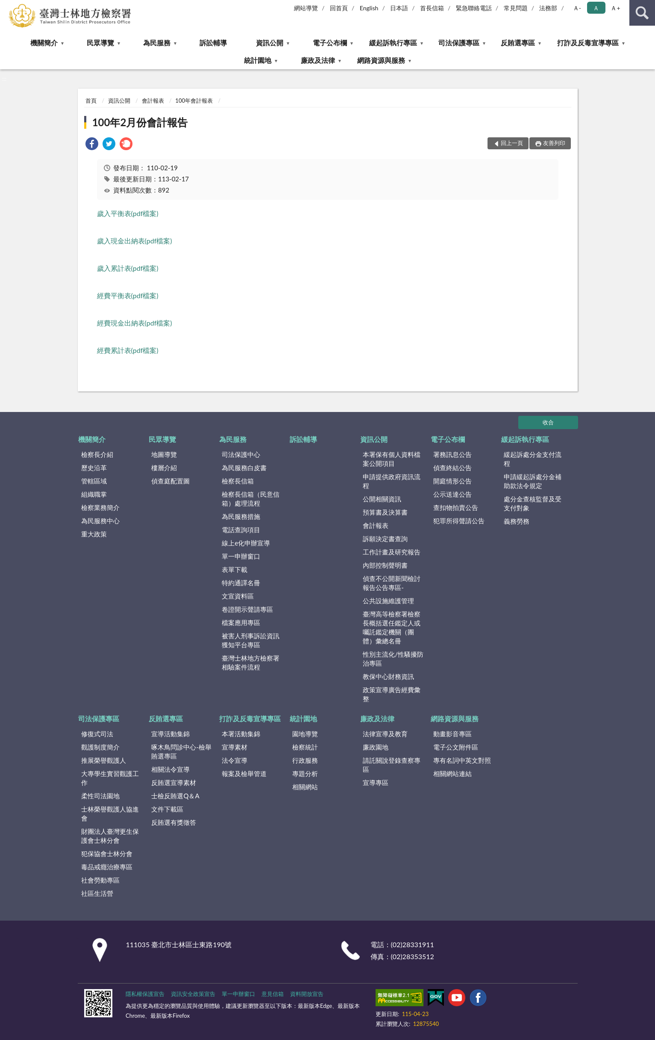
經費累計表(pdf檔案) (128, 350)
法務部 (548, 8)
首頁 (91, 100)
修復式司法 (97, 734)
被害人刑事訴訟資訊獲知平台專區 (250, 640)
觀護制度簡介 (100, 747)
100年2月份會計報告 (140, 122)
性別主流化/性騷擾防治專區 (393, 658)
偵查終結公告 (452, 467)
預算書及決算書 (385, 512)
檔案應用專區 (241, 622)
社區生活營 (97, 893)
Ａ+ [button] (615, 8)
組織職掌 (94, 494)
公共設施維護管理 (388, 600)
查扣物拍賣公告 (455, 507)
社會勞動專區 (100, 880)
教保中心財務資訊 (388, 676)
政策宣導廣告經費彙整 (391, 694)
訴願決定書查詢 (385, 538)
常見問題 (516, 8)
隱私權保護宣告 (145, 993)
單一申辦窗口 (241, 556)
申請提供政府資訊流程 (391, 481)
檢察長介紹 (97, 454)
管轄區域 (94, 481)
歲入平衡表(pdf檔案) (128, 213)
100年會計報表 (194, 100)
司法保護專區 (458, 43)
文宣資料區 (238, 596)
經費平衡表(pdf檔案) (128, 295)
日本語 (399, 8)
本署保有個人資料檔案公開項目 (391, 458)
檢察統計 (305, 747)
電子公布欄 (330, 43)
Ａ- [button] (577, 8)
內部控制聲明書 (385, 565)
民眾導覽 (100, 43)
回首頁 (339, 8)
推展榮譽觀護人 (103, 760)
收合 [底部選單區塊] (548, 422)
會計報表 (153, 100)
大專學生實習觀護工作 (110, 778)
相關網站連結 (452, 773)
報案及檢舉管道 (244, 773)
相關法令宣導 (170, 769)
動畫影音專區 (452, 734)
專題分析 (305, 773)
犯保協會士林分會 (106, 853)
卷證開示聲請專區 (247, 609)
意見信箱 (272, 993)
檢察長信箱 (238, 481)
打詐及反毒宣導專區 (588, 43)
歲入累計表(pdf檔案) (128, 268)
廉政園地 (375, 747)
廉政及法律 (318, 60)
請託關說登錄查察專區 (391, 764)
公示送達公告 (452, 494)
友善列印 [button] (554, 142)
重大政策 (94, 534)
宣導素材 (234, 747)
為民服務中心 (100, 520)
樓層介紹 (164, 467)
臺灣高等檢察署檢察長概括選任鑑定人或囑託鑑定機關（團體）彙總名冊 (391, 627)
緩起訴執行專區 (393, 43)
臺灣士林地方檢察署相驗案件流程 (250, 662)
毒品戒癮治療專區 (106, 867)
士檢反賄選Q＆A (175, 796)
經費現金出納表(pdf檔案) (134, 323)
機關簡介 (44, 43)
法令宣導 (234, 760)
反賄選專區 (518, 43)
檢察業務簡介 (100, 507)
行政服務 (305, 760)
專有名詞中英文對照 (462, 760)
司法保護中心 (241, 454)
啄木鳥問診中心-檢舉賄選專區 (181, 751)
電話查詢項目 (241, 529)
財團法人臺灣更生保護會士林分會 (110, 835)
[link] (91, 144)
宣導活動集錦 (170, 734)
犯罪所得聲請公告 (459, 520)
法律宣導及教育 (385, 734)
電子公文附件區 (455, 747)
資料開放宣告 (306, 993)
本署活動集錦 (241, 734)
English (369, 8)
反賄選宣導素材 (173, 782)
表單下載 (234, 569)
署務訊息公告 (452, 454)
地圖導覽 (164, 454)
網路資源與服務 (381, 60)
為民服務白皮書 (244, 467)
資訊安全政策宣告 (193, 993)
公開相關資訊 (382, 499)
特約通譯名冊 (241, 583)
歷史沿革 (94, 467)
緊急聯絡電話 (474, 8)
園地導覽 (305, 734)
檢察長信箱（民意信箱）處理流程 (250, 498)
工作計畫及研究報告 (391, 552)
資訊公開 (269, 43)
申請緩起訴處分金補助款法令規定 (532, 481)
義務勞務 (516, 521)
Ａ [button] (596, 8)
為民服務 (156, 43)
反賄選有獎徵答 (173, 822)
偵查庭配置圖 (170, 481)
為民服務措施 (241, 516)
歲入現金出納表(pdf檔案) (134, 241)
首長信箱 (432, 8)
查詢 (642, 13)
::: (7, 6)
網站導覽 (306, 8)
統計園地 (257, 60)
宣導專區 (375, 782)
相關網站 (305, 787)
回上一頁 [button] (512, 142)
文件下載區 (167, 809)
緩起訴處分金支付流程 (532, 458)
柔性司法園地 (100, 796)
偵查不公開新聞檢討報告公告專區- (391, 583)
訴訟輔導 (213, 43)
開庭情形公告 (452, 481)
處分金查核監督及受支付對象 (532, 503)
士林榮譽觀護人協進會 (110, 813)
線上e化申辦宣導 (246, 543)
